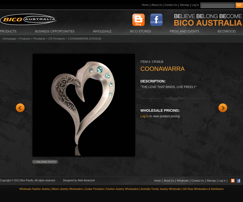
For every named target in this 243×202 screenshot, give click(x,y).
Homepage (9, 38)
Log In (195, 5)
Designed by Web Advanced (79, 180)
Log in (144, 116)
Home (145, 5)
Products (24, 38)
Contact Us (171, 5)
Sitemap (184, 5)
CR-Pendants (56, 38)
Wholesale (183, 180)
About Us (156, 5)
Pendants (39, 38)
